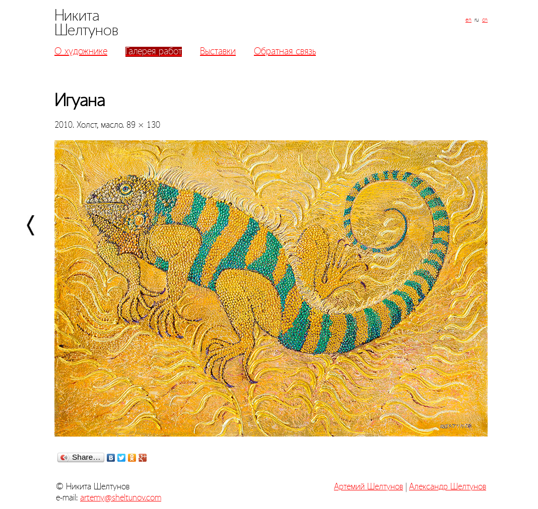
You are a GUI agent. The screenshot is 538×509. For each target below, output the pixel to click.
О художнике (80, 52)
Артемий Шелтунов (368, 486)
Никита (77, 16)
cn (485, 20)
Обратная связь (285, 52)
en (468, 20)
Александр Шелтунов (447, 486)
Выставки (218, 52)
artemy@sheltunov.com (120, 497)
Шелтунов (86, 31)
